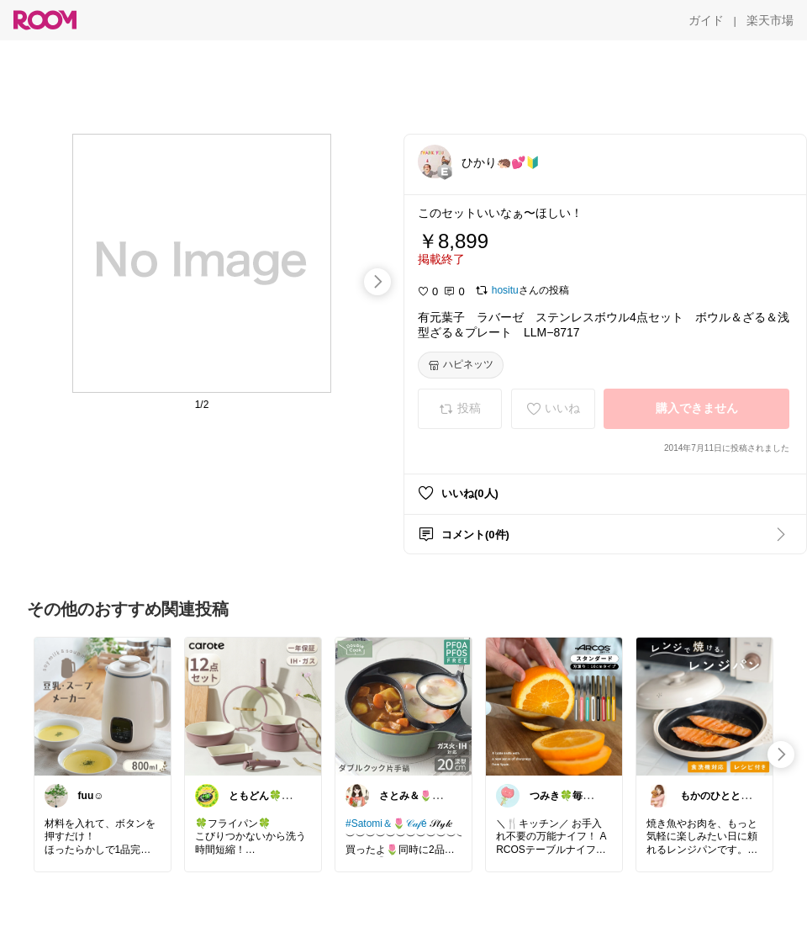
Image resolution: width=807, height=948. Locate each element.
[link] (102, 706)
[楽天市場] (770, 20)
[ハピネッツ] (461, 365)
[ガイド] (706, 20)
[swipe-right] (377, 281)
